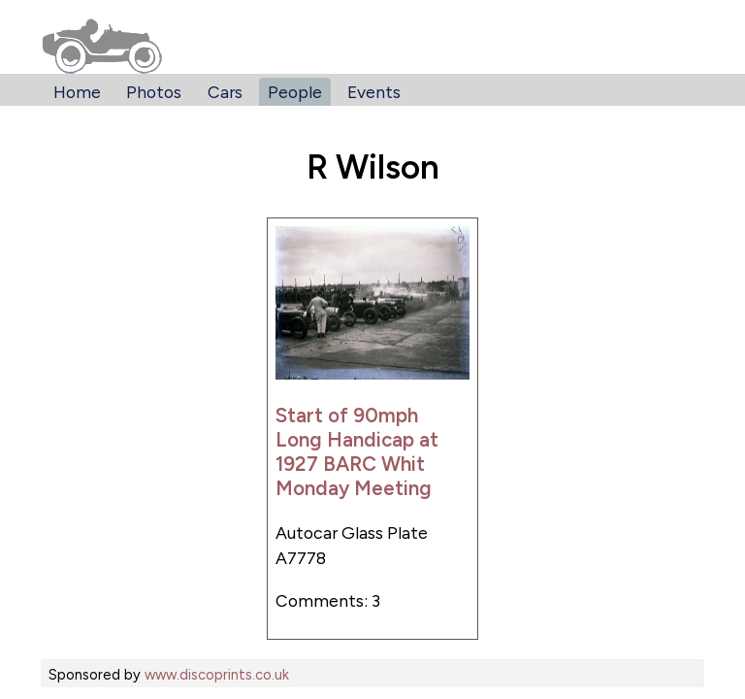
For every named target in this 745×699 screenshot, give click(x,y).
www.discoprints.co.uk (217, 674)
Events (374, 92)
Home (77, 92)
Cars (225, 92)
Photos (153, 92)
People (295, 92)
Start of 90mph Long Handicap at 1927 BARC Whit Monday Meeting (356, 451)
